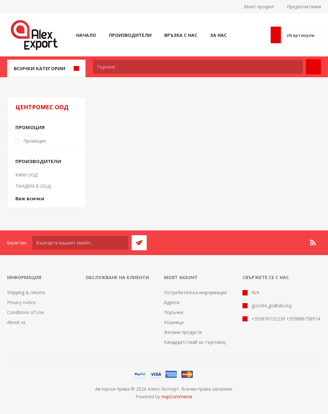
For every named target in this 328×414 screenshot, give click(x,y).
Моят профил (259, 7)
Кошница (174, 322)
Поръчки (173, 312)
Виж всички (29, 198)
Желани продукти (183, 332)
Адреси (171, 302)
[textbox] (198, 67)
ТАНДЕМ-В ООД (33, 186)
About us (16, 322)
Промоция (30, 127)
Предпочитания (304, 7)
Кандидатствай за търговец (195, 342)
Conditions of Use (25, 312)
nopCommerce (177, 396)
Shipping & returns (26, 292)
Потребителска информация (195, 292)
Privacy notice (21, 302)
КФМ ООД (26, 175)
